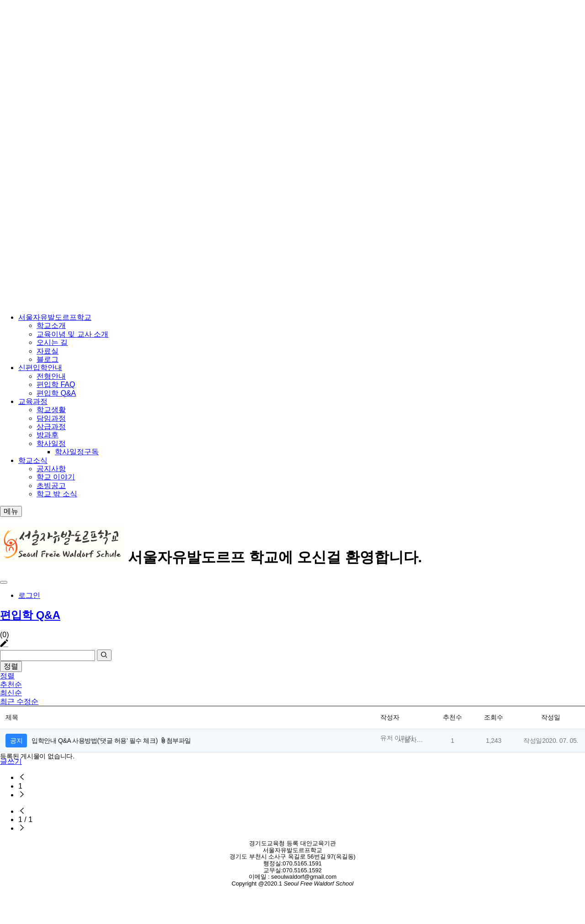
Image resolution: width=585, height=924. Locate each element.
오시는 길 (52, 342)
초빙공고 (51, 485)
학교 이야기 (56, 477)
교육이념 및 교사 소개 (72, 334)
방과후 (47, 435)
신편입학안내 (40, 367)
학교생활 (51, 410)
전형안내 (51, 376)
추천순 (11, 684)
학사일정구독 (77, 452)
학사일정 (51, 443)
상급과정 (51, 426)
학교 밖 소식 (57, 494)
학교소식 (33, 460)
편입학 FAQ (56, 384)
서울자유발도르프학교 (54, 317)
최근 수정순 (19, 701)
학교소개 (51, 325)
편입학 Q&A (56, 393)
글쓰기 (11, 761)
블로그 (47, 359)
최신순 (11, 693)
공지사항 (51, 469)
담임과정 (51, 418)
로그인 (29, 595)
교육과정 (33, 401)
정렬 (11, 666)
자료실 (47, 351)
